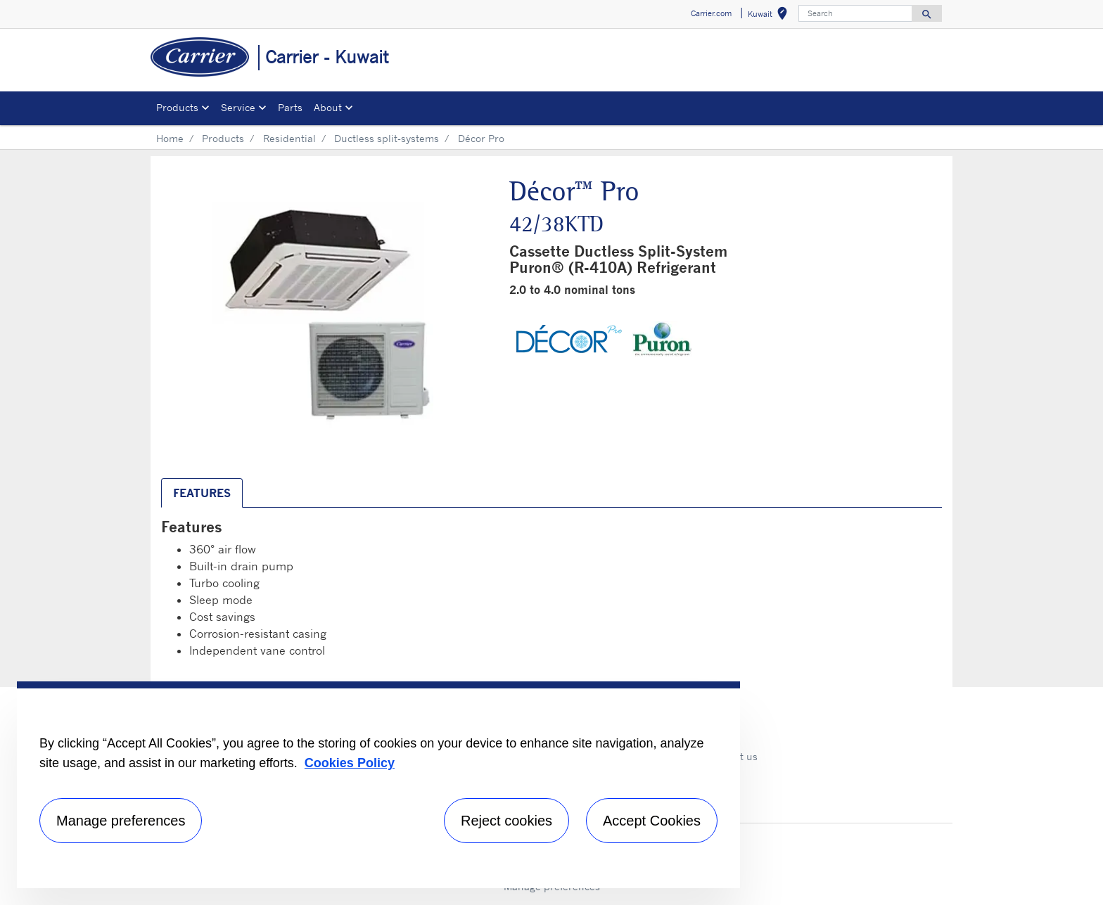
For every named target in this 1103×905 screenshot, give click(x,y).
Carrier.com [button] (711, 13)
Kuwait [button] (770, 16)
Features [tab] (202, 493)
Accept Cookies (652, 820)
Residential (289, 138)
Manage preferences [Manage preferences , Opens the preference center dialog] (120, 820)
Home (170, 138)
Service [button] (238, 107)
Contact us (733, 756)
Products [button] (177, 107)
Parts (290, 107)
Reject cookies (506, 820)
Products (223, 138)
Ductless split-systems (386, 138)
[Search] (855, 13)
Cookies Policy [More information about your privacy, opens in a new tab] (350, 763)
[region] (378, 784)
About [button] (328, 107)
